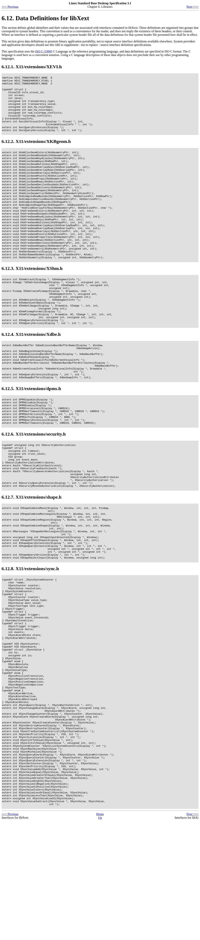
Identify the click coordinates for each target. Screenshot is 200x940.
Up (100, 936)
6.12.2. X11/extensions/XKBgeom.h (36, 152)
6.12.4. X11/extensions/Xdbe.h (31, 376)
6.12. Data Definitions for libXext (45, 18)
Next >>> (192, 6)
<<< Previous (10, 6)
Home (100, 933)
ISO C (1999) (43, 51)
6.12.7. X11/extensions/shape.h (32, 560)
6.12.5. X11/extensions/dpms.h (31, 437)
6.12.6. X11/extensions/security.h (34, 488)
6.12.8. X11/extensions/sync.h (30, 642)
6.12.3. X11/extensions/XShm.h (32, 301)
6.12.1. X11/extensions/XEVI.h (32, 66)
